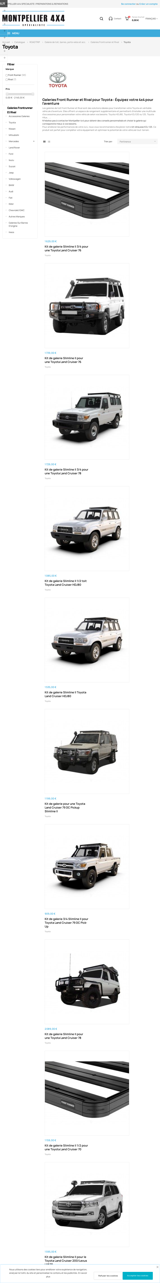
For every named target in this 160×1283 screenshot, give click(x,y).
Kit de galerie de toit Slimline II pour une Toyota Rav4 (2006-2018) (135, 1202)
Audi (11, 191)
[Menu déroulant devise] (151, 18)
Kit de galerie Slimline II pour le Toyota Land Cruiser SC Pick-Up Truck (100, 531)
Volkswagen (15, 178)
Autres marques (17, 216)
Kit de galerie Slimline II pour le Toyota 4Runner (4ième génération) (60, 800)
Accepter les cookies (137, 1275)
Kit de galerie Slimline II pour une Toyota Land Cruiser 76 (99, 199)
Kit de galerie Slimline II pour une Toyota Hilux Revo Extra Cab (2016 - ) (138, 936)
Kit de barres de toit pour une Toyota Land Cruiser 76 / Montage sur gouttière (61, 533)
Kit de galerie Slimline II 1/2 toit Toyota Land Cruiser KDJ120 (137, 1136)
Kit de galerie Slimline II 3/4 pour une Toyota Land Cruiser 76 (60, 199)
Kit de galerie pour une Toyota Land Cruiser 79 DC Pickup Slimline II (137, 263)
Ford (11, 153)
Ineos (11, 232)
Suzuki (12, 166)
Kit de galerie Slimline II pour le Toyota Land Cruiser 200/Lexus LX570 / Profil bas (99, 601)
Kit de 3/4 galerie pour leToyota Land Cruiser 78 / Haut (138, 531)
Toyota (12, 122)
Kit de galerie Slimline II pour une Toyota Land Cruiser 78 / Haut (60, 735)
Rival (12, 79)
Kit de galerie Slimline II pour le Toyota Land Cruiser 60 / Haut (60, 599)
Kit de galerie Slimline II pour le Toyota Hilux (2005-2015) (99, 868)
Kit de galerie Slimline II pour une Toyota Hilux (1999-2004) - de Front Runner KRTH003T (60, 869)
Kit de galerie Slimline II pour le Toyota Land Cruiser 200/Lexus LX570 (60, 397)
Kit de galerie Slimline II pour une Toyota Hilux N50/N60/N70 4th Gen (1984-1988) (137, 801)
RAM (11, 203)
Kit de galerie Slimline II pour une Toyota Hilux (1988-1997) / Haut (99, 1004)
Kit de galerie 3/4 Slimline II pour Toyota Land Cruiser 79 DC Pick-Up (61, 329)
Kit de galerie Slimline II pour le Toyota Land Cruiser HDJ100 (99, 395)
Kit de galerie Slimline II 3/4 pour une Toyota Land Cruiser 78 (137, 199)
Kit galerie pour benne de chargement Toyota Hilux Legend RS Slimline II (100, 937)
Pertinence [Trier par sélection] (139, 141)
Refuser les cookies (108, 1275)
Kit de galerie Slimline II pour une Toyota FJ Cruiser (99, 735)
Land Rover (14, 147)
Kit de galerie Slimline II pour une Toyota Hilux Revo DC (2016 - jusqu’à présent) (61, 937)
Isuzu (11, 160)
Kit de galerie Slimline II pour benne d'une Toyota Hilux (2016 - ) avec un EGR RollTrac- (100, 1202)
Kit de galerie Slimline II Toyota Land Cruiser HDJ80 (99, 263)
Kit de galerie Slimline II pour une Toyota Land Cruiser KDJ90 (99, 1072)
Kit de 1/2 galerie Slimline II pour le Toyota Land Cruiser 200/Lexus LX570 (99, 465)
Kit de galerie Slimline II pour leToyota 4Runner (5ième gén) (99, 800)
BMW (11, 185)
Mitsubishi (14, 135)
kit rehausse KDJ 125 (142, 126)
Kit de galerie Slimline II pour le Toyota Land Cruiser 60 (137, 463)
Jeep (11, 172)
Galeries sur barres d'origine (18, 224)
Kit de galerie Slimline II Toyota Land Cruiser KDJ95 (60, 1200)
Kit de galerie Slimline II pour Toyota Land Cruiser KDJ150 (137, 1072)
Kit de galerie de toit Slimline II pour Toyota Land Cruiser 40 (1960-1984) (137, 601)
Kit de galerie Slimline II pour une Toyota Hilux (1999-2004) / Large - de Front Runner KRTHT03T (138, 1005)
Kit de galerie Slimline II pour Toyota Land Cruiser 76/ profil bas (60, 667)
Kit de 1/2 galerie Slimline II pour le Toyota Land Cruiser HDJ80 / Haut (99, 669)
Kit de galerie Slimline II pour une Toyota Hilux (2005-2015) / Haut (60, 1072)
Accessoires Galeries (19, 116)
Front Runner (17, 74)
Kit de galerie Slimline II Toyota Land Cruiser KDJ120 (60, 1136)
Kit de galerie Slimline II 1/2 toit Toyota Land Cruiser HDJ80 (60, 263)
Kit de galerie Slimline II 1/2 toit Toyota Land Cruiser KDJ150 (99, 1136)
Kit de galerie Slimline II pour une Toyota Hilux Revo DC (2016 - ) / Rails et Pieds (61, 1005)
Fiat (10, 197)
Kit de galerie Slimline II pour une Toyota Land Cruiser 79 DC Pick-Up (137, 395)
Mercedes (14, 141)
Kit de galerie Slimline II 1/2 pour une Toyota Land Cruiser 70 (137, 327)
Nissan (12, 128)
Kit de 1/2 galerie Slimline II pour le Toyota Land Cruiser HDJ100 (61, 463)
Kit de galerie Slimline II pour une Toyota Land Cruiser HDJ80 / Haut (137, 667)
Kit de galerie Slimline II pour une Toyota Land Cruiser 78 (99, 327)
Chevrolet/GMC (17, 210)
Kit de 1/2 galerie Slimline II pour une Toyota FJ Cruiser (134, 735)
